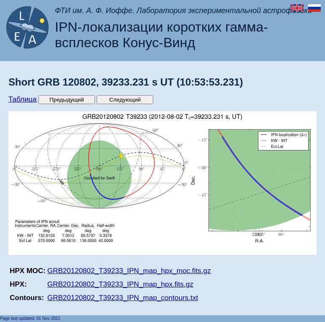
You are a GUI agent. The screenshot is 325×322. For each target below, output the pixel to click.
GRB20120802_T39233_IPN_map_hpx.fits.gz (120, 284)
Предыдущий (66, 100)
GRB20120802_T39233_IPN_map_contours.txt (122, 298)
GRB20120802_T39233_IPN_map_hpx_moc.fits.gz (129, 271)
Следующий (125, 100)
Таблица (22, 99)
